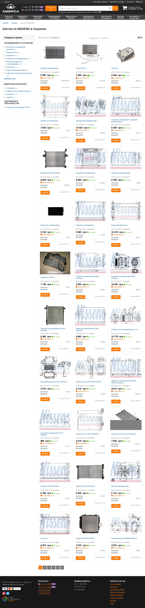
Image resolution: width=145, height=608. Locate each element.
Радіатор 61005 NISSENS (85, 486)
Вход (139, 2)
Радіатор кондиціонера (49, 68)
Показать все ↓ (10, 79)
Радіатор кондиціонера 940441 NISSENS (88, 277)
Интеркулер (11, 88)
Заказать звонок (44, 590)
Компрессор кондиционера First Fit (124, 329)
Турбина (10, 97)
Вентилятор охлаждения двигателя (15, 48)
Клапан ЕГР (11, 94)
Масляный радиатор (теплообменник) (14, 63)
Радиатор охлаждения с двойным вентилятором (124, 121)
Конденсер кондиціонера (85, 173)
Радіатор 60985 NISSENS (49, 486)
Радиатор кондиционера (17, 70)
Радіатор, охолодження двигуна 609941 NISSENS (123, 382)
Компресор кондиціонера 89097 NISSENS (123, 277)
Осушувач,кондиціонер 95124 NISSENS (51, 434)
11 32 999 (30, 6)
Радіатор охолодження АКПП (18, 107)
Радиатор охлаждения (49, 121)
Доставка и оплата (100, 2)
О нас (112, 603)
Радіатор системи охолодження (123, 434)
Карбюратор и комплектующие (19, 91)
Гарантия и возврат (117, 2)
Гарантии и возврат (117, 592)
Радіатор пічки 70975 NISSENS (87, 434)
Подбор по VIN (51, 8)
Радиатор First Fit (47, 277)
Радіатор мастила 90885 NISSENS (124, 538)
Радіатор (114, 68)
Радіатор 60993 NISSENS (85, 538)
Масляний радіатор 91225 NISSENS (53, 382)
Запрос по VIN (44, 593)
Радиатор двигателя (119, 225)
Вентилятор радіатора (120, 486)
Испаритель (12, 55)
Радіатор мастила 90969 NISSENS (88, 382)
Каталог (113, 601)
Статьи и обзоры (116, 598)
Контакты (130, 2)
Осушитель (11, 67)
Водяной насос (13, 52)
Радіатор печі (81, 68)
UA (7, 2)
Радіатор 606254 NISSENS (50, 173)
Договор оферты (116, 595)
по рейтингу (55, 38)
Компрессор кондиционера (18, 59)
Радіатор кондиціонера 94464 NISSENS (87, 329)
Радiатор (43, 538)
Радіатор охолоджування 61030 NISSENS (52, 329)
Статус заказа (115, 584)
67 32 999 (30, 9)
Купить (45, 88)
